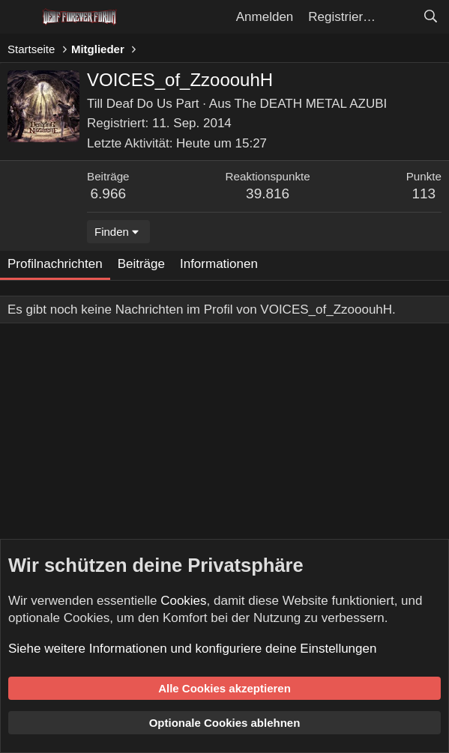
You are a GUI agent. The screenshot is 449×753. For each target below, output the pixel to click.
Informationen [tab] (219, 264)
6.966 (109, 193)
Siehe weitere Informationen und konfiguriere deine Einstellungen (192, 648)
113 (424, 193)
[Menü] (20, 17)
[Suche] (430, 17)
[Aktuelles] (399, 17)
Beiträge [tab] (141, 264)
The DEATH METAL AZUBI (311, 104)
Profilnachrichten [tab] (55, 264)
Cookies (183, 601)
